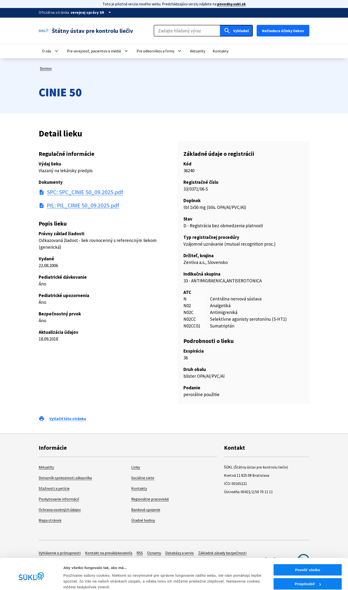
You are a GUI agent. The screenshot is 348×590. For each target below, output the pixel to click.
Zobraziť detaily (77, 580)
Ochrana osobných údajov (60, 509)
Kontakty (139, 488)
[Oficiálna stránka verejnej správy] (92, 12)
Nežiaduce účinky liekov (283, 30)
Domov (46, 68)
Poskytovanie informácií (59, 499)
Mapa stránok (50, 520)
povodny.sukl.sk (231, 3)
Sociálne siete (142, 477)
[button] (50, 51)
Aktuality (46, 467)
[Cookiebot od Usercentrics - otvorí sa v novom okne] (31, 580)
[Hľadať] (236, 30)
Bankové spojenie (145, 509)
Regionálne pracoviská (150, 499)
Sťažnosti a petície (54, 488)
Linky (135, 467)
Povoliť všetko (307, 550)
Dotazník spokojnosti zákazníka (65, 477)
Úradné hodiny (143, 520)
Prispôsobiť (308, 564)
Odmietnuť (307, 578)
